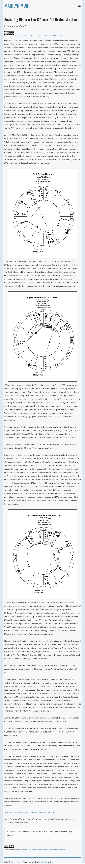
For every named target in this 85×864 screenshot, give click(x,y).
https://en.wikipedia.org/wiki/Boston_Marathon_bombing (30, 812)
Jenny (52, 862)
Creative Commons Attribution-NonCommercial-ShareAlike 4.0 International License (43, 35)
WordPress (42, 862)
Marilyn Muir (17, 5)
